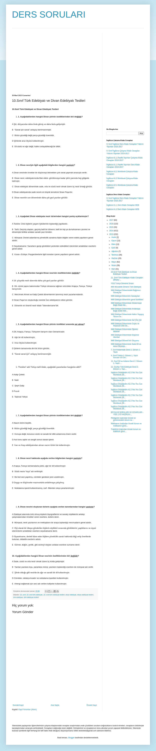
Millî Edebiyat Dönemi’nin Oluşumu (125, 341)
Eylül (113, 248)
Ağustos (114, 251)
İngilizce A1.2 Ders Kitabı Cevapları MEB (122, 209)
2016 (111, 224)
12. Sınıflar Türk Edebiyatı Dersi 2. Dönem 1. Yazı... (124, 368)
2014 (111, 231)
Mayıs (114, 262)
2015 (111, 227)
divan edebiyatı (71, 595)
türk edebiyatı (18, 597)
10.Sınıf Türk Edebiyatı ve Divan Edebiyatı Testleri (124, 273)
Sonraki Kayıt (18, 705)
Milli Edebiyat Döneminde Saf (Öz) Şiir (126, 320)
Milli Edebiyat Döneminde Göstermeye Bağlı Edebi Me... (126, 304)
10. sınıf (23, 595)
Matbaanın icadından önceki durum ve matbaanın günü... (126, 425)
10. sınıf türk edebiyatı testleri (54, 595)
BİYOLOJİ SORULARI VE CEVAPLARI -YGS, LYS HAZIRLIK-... (127, 413)
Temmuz (115, 255)
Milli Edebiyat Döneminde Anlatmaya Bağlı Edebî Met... (125, 310)
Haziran (114, 258)
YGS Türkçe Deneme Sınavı (122, 283)
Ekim (113, 244)
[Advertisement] (28, 61)
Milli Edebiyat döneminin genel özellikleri (127, 300)
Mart (113, 269)
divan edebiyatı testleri (85, 595)
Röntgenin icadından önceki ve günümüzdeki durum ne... (123, 419)
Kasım (114, 241)
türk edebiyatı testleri (31, 597)
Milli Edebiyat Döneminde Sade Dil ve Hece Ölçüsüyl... (126, 345)
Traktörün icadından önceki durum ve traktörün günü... (126, 430)
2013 (111, 234)
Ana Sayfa (55, 705)
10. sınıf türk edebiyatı (34, 595)
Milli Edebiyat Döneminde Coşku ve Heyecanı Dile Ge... (125, 325)
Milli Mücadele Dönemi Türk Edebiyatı (126, 287)
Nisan (114, 265)
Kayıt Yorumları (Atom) (27, 709)
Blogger (71, 738)
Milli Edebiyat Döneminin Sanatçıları (125, 296)
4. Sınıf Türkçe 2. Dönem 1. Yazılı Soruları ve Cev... (124, 356)
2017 (111, 220)
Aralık (114, 237)
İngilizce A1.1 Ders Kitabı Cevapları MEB (122, 205)
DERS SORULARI (49, 14)
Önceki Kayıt (92, 705)
